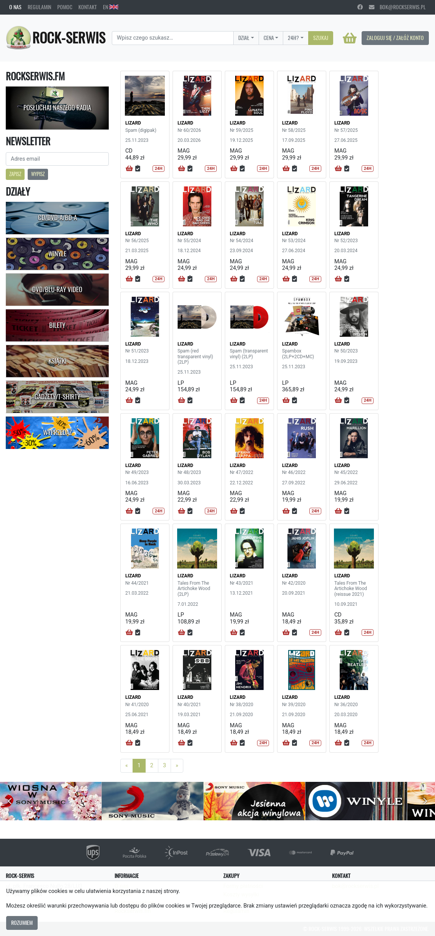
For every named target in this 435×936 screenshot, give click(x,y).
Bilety (57, 325)
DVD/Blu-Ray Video (57, 289)
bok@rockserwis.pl (397, 7)
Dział (243, 38)
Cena (269, 38)
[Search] (173, 38)
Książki (57, 361)
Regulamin (39, 7)
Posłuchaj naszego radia (57, 107)
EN (110, 7)
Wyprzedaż (57, 432)
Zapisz (15, 174)
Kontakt (87, 7)
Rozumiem (22, 922)
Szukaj (320, 38)
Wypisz (38, 174)
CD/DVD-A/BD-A (57, 217)
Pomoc (64, 7)
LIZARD (133, 123)
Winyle (57, 253)
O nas (15, 7)
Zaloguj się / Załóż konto (395, 38)
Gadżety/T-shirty (57, 396)
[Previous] (126, 766)
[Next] (177, 766)
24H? (293, 38)
